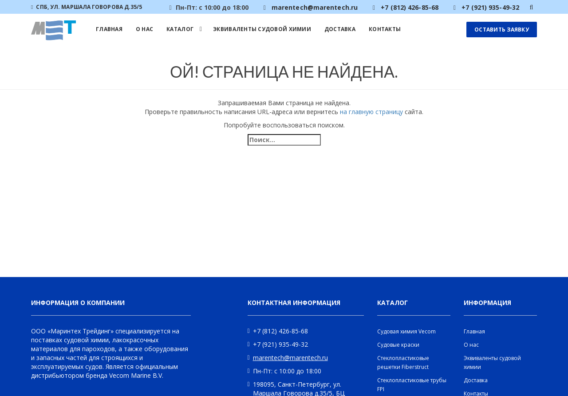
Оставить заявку (501, 29)
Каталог (179, 29)
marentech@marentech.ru (290, 357)
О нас (144, 29)
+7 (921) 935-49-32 (280, 344)
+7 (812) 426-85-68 (280, 331)
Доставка (339, 29)
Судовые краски (398, 344)
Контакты (385, 29)
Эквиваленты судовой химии (262, 29)
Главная (109, 29)
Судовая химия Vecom (406, 331)
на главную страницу (371, 111)
